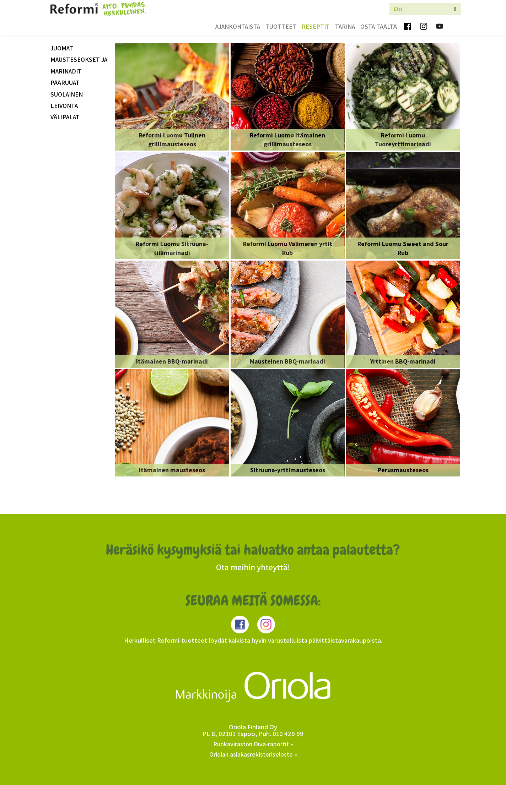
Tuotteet (280, 26)
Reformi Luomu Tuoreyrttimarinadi (403, 139)
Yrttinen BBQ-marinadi (403, 361)
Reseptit (316, 26)
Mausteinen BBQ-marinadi (287, 361)
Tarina (345, 26)
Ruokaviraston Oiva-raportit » (253, 744)
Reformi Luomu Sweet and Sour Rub (402, 248)
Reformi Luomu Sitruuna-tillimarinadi (172, 248)
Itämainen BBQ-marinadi (172, 361)
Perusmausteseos (403, 470)
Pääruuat (65, 82)
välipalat (65, 117)
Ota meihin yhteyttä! (253, 567)
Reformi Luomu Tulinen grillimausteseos (172, 139)
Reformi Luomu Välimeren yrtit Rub (287, 248)
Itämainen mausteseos (172, 470)
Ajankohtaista (237, 26)
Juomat (61, 48)
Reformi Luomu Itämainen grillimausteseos (287, 139)
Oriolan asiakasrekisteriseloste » (253, 754)
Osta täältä (378, 26)
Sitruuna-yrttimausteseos (287, 470)
